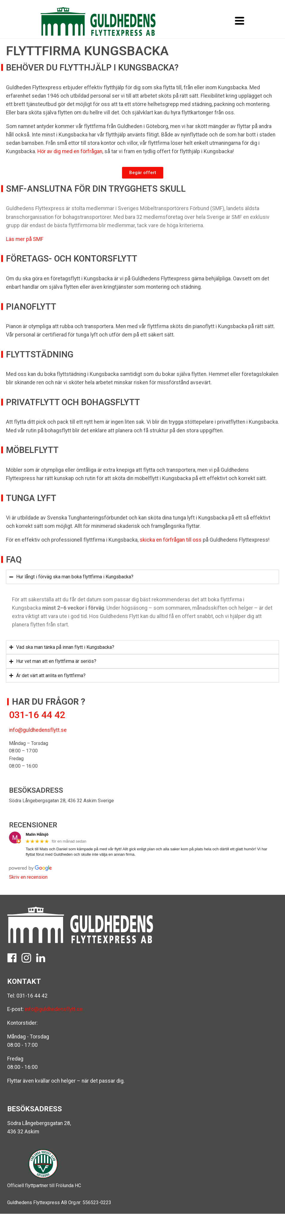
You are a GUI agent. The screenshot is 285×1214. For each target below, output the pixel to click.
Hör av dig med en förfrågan (69, 151)
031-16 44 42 (32, 996)
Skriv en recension (28, 877)
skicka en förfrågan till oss (171, 540)
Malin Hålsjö (37, 834)
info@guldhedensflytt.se (38, 730)
